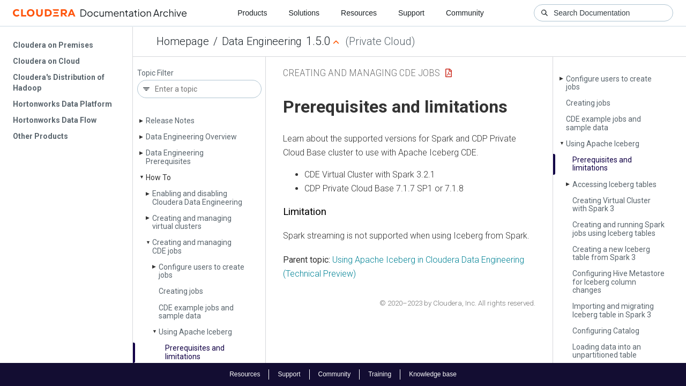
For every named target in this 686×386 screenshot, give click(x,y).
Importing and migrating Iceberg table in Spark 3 (613, 310)
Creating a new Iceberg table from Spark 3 (611, 253)
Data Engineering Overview (191, 136)
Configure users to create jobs (201, 271)
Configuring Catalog (605, 330)
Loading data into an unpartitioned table (606, 351)
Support (411, 13)
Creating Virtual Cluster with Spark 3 (611, 204)
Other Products (40, 136)
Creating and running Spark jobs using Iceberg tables (618, 228)
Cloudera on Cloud (46, 61)
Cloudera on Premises (53, 45)
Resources (359, 13)
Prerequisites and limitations (195, 352)
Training (379, 374)
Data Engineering (262, 41)
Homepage (182, 41)
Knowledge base (433, 374)
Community (465, 13)
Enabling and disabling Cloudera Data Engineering (197, 197)
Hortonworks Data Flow (54, 120)
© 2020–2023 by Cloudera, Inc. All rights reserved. (457, 303)
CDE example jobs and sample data (196, 311)
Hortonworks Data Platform (62, 104)
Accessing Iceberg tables (614, 184)
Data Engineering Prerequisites (175, 157)
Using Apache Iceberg (195, 332)
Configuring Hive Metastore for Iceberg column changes (618, 281)
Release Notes (170, 120)
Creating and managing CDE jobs (192, 246)
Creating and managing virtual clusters (192, 222)
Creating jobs (181, 291)
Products (252, 13)
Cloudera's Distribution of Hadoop (59, 82)
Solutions (303, 13)
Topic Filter (155, 73)
